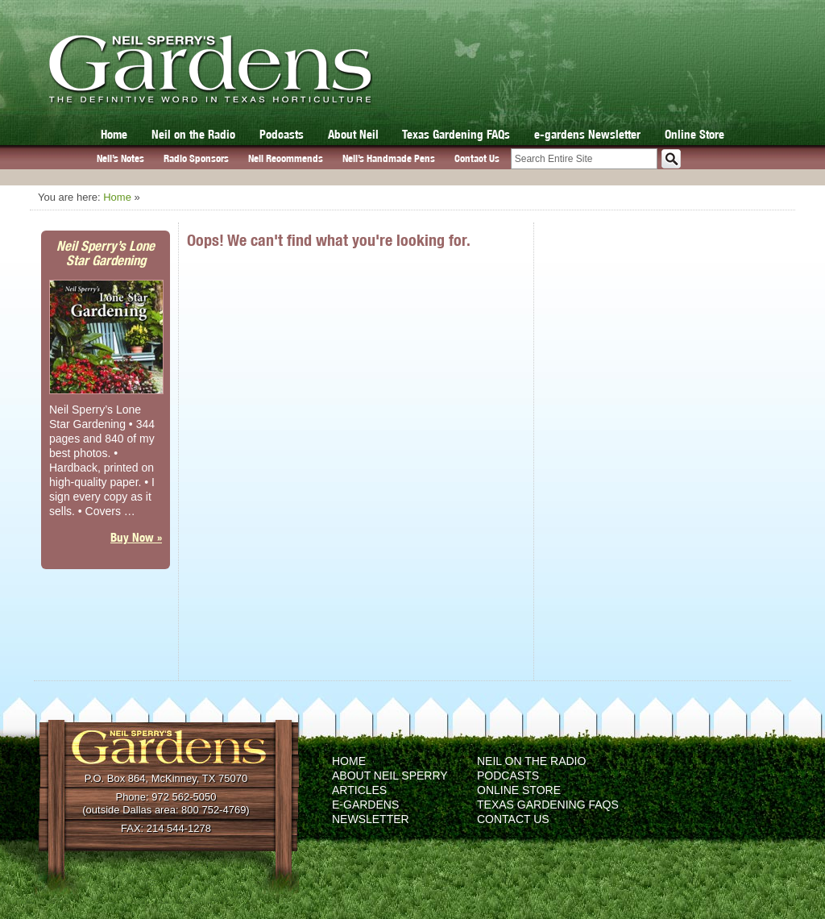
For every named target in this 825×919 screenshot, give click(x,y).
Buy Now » (136, 537)
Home (114, 134)
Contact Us (477, 158)
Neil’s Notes (120, 158)
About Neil (353, 134)
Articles (359, 790)
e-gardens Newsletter (587, 134)
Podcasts (281, 134)
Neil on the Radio (193, 134)
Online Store (694, 134)
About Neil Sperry (390, 775)
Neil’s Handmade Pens (388, 158)
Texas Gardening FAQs (456, 134)
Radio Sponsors (196, 158)
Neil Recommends (285, 158)
